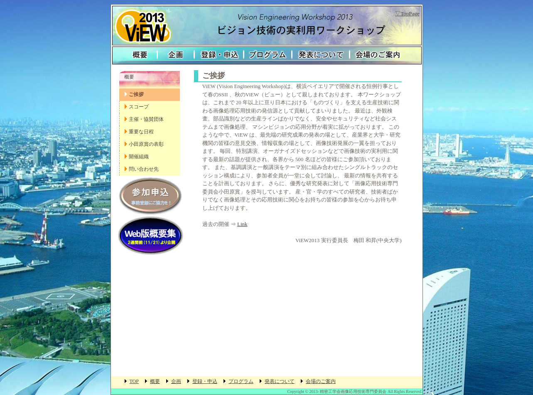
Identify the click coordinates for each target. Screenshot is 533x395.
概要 (134, 55)
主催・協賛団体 (146, 119)
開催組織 (139, 156)
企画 (175, 55)
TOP (134, 381)
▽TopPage (407, 13)
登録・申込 (219, 55)
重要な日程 (141, 132)
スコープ (139, 107)
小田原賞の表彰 (146, 144)
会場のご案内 (385, 55)
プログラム (268, 55)
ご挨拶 (136, 94)
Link (242, 224)
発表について (321, 55)
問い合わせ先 (144, 169)
